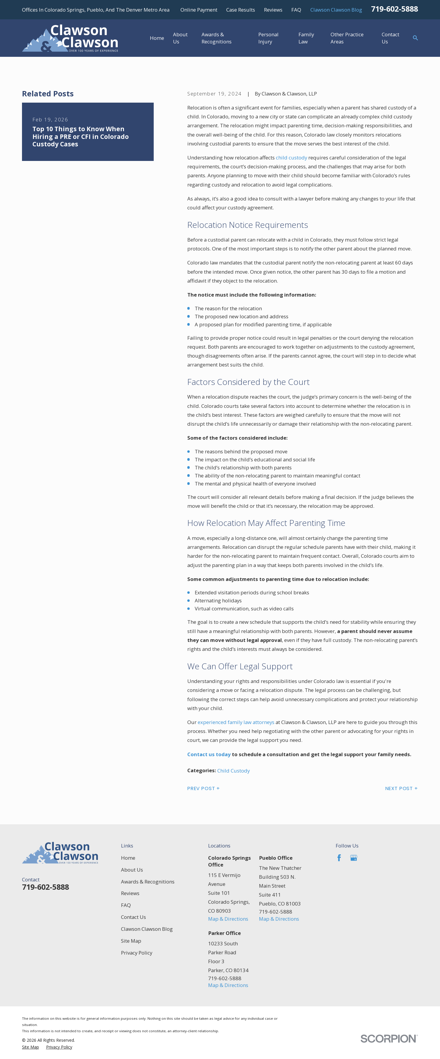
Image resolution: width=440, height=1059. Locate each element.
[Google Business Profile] (353, 857)
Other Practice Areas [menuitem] (347, 38)
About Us (132, 869)
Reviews (273, 9)
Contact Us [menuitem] (390, 38)
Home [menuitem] (157, 38)
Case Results (240, 9)
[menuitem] (30, 1047)
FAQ (296, 9)
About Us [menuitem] (180, 38)
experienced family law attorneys (236, 722)
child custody (291, 157)
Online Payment (198, 9)
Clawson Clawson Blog (336, 9)
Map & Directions (228, 918)
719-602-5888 (394, 9)
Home (128, 857)
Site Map (131, 940)
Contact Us (133, 917)
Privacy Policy (136, 952)
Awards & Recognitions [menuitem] (217, 38)
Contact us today (209, 754)
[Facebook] (339, 857)
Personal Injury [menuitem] (268, 38)
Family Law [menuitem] (306, 38)
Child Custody (233, 770)
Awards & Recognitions (148, 881)
